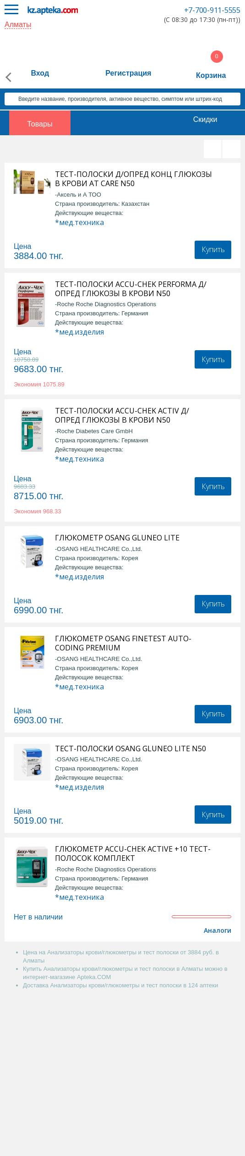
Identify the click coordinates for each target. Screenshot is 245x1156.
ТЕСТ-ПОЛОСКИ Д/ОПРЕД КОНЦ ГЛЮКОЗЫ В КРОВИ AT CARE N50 (133, 179)
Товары (39, 124)
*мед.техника (79, 222)
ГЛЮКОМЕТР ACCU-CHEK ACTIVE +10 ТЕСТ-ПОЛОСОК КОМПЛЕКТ (133, 853)
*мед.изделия (79, 331)
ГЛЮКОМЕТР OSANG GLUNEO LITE (117, 537)
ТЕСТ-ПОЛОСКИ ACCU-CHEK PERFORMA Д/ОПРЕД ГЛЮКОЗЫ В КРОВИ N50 (131, 289)
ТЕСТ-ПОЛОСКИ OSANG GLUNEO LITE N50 (130, 748)
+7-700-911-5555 (212, 10)
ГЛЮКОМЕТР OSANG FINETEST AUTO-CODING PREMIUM (123, 643)
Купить (213, 249)
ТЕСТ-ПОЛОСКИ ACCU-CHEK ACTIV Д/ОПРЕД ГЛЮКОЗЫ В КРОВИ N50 (122, 415)
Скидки (205, 119)
